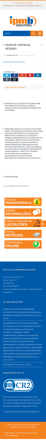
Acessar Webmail (11, 437)
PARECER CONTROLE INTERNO (14, 64)
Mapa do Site (9, 435)
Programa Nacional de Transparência (25, 413)
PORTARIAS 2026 (11, 179)
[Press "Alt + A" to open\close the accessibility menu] (43, 224)
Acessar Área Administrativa (26, 435)
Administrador (11, 57)
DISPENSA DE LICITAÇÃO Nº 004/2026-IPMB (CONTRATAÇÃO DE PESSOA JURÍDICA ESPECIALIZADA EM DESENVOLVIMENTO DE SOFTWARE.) (23, 6)
